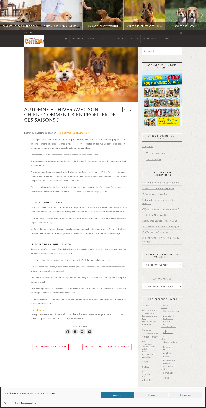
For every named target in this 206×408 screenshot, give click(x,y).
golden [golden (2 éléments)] (163, 339)
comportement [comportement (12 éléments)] (150, 336)
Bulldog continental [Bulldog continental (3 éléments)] (149, 321)
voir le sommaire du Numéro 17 (73, 132)
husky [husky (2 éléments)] (144, 341)
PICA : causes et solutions (155, 194)
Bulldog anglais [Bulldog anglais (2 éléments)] (168, 319)
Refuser (151, 395)
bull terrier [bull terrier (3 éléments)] (167, 321)
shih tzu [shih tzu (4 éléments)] (164, 369)
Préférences (185, 395)
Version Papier (153, 159)
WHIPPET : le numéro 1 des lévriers (160, 182)
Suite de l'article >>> (41, 309)
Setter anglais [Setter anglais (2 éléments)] (168, 366)
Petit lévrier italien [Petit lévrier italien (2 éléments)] (148, 354)
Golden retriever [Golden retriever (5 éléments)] (170, 342)
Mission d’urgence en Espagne (158, 188)
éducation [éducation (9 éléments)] (147, 380)
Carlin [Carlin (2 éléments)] (165, 324)
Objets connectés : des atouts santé (160, 209)
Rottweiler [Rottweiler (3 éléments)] (167, 363)
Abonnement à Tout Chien (50, 346)
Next (200, 15)
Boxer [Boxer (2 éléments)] (144, 319)
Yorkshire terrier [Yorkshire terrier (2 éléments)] (148, 377)
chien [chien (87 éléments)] (168, 331)
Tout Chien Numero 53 (154, 215)
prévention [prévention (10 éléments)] (169, 359)
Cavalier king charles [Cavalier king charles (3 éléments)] (168, 327)
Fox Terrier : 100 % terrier (155, 232)
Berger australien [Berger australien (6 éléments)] (171, 311)
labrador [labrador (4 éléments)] (166, 347)
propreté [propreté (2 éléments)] (166, 356)
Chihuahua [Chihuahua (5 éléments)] (146, 330)
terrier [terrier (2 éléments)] (144, 372)
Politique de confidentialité (28, 403)
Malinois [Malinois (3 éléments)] (166, 350)
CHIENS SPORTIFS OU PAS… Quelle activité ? (161, 240)
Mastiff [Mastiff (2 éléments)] (144, 351)
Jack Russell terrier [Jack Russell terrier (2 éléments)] (148, 346)
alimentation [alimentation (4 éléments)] (147, 305)
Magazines (147, 146)
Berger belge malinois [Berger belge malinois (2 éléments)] (149, 310)
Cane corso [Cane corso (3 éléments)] (146, 324)
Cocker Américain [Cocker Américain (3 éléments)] (151, 333)
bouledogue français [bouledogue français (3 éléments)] (149, 316)
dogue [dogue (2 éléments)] (165, 336)
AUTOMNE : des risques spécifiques (160, 226)
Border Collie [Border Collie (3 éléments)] (149, 313)
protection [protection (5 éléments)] (146, 357)
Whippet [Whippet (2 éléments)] (147, 374)
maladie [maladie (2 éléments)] (145, 349)
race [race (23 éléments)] (145, 361)
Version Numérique (156, 152)
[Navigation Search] (178, 39)
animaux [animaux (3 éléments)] (164, 308)
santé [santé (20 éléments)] (145, 366)
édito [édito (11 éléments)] (166, 377)
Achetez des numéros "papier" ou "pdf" (107, 346)
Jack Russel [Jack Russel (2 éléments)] (148, 344)
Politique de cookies (11, 403)
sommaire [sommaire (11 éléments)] (168, 372)
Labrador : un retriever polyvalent (159, 220)
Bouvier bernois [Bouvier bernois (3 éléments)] (169, 316)
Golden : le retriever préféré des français (158, 201)
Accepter (117, 395)
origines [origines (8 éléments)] (167, 353)
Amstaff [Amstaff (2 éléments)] (165, 305)
